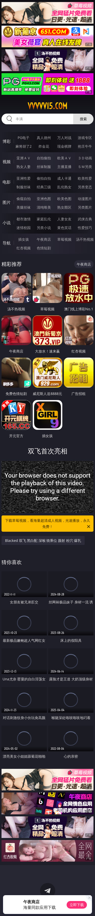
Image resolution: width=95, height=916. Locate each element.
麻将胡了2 (23, 146)
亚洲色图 (44, 198)
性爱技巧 (85, 227)
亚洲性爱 (23, 178)
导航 (7, 243)
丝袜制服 (44, 166)
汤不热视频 (85, 239)
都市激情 (23, 219)
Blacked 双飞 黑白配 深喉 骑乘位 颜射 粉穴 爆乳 (43, 540)
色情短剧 (44, 248)
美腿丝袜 (23, 207)
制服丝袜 (23, 187)
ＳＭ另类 (85, 166)
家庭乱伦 (44, 219)
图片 (7, 202)
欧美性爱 (85, 178)
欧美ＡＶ (64, 158)
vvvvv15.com (47, 106)
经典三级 (44, 187)
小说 (7, 222)
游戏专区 (85, 137)
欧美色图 (64, 198)
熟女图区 (64, 207)
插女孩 (23, 239)
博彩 (7, 141)
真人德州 (44, 137)
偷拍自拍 (44, 178)
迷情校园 (23, 227)
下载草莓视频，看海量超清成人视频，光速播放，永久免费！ (48, 524)
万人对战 (64, 137)
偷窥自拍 (23, 198)
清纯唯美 (44, 207)
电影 (7, 182)
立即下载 (77, 904)
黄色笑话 (64, 227)
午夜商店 (44, 239)
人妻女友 (64, 219)
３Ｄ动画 (85, 158)
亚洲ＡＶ (23, 158)
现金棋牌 (64, 146)
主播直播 (64, 166)
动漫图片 (85, 198)
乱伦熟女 (64, 187)
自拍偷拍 (44, 158)
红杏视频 (23, 248)
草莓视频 (64, 239)
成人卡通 (64, 178)
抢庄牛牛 (85, 146)
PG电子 (23, 137)
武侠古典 (85, 219)
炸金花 (44, 146)
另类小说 (44, 227)
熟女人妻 (23, 166)
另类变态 (85, 187)
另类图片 (85, 207)
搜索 (83, 118)
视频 (7, 161)
